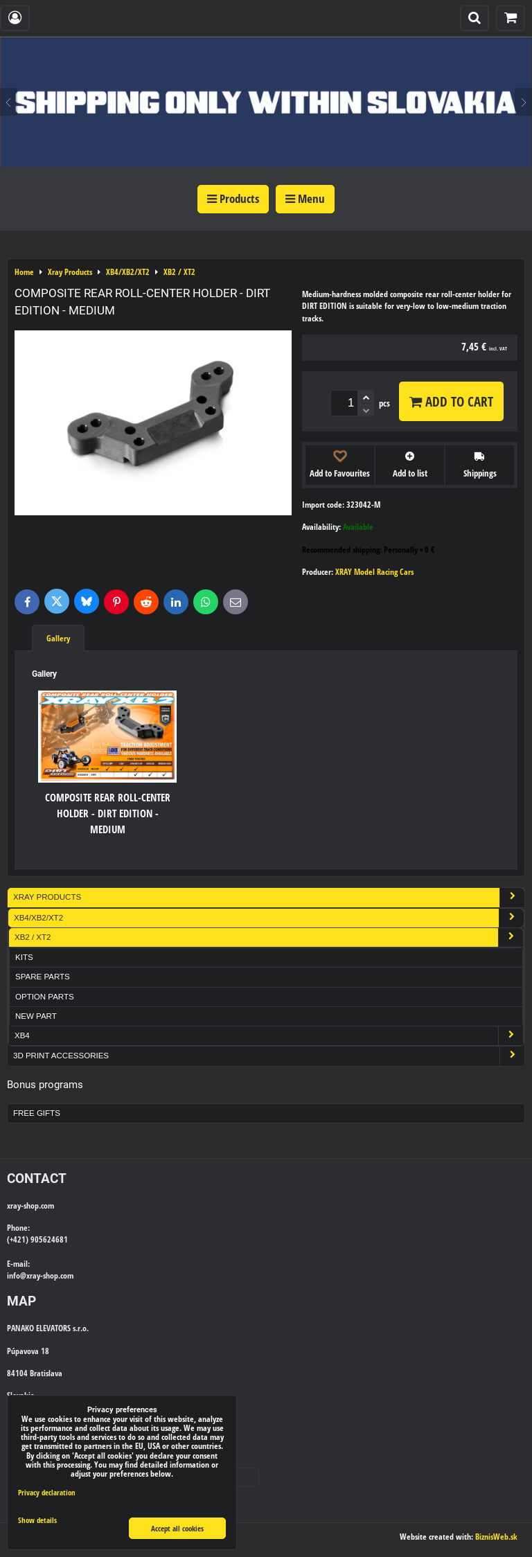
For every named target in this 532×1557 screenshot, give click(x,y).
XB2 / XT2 (269, 937)
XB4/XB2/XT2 (269, 918)
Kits (24, 957)
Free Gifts (36, 1113)
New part (36, 1016)
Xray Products (268, 897)
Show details (37, 1520)
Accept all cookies (177, 1528)
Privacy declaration (47, 1492)
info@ (16, 1275)
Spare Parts (42, 976)
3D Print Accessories (268, 1056)
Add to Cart (451, 401)
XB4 (269, 1035)
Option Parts (44, 997)
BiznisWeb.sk (496, 1536)
